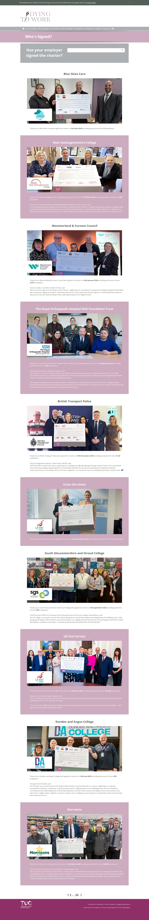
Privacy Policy (91, 904)
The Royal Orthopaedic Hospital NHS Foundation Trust (74, 309)
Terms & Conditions (110, 904)
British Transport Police (74, 401)
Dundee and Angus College (74, 722)
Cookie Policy (99, 904)
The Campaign (31, 29)
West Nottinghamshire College (74, 142)
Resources (90, 29)
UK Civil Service (74, 636)
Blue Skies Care (74, 74)
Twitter (98, 29)
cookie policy (91, 3)
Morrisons (74, 809)
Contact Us (107, 29)
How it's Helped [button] (67, 29)
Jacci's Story (54, 29)
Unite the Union (74, 484)
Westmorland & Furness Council (74, 226)
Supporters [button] (80, 29)
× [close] (129, 2)
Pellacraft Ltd (126, 904)
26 (76, 895)
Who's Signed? (43, 29)
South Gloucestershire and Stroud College (74, 553)
